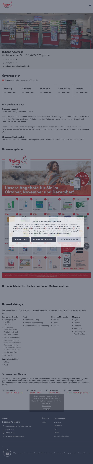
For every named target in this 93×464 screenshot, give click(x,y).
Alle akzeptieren (21, 239)
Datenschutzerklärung (55, 233)
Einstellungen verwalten (69, 239)
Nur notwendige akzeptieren (43, 239)
